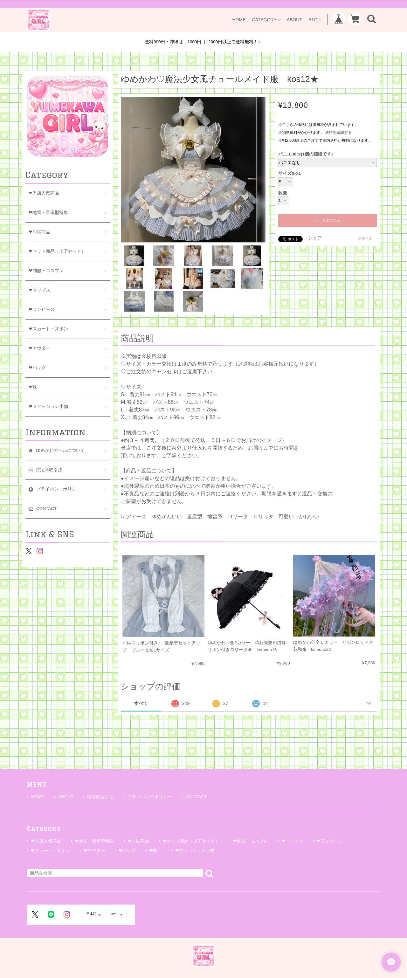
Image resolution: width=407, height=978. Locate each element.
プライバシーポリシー (147, 796)
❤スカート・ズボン (48, 329)
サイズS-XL (289, 173)
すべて (141, 703)
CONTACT (194, 796)
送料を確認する (338, 132)
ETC (314, 19)
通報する (365, 238)
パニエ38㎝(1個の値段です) (305, 154)
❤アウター (39, 348)
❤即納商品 (39, 232)
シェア (314, 238)
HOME (238, 19)
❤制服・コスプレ (46, 270)
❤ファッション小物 (48, 406)
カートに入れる (327, 220)
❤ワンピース (42, 309)
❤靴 (35, 387)
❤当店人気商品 (44, 193)
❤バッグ (37, 367)
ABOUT (294, 19)
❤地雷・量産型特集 (48, 212)
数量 (282, 193)
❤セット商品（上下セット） (57, 251)
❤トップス (39, 290)
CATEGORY (266, 19)
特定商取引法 (98, 796)
